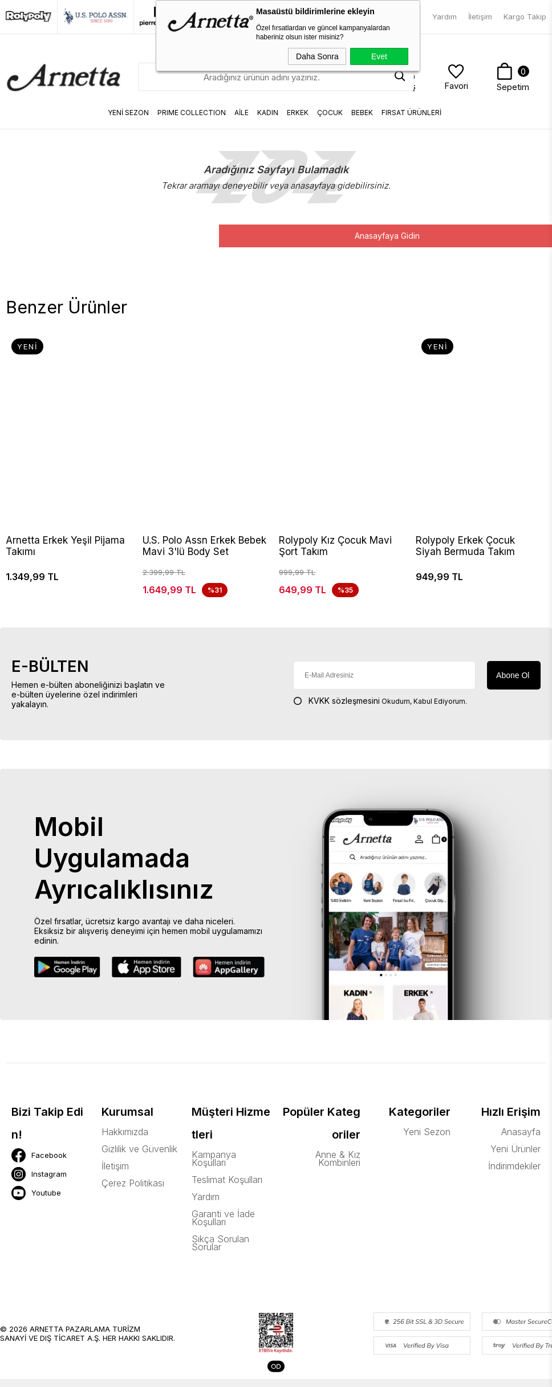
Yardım (444, 16)
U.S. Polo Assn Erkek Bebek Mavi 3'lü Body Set (204, 546)
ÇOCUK (330, 112)
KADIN (267, 112)
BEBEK (362, 112)
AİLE (241, 112)
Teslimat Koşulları (227, 1180)
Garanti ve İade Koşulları (223, 1219)
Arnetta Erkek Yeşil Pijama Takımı (65, 546)
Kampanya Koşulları (214, 1159)
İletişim (480, 16)
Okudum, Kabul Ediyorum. (380, 702)
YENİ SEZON (128, 112)
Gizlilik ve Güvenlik (139, 1150)
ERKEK (298, 112)
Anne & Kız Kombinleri (337, 1159)
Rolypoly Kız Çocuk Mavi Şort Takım (335, 546)
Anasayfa (521, 1133)
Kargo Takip (525, 16)
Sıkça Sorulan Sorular (220, 1244)
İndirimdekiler (514, 1167)
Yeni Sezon (426, 1133)
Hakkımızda (125, 1133)
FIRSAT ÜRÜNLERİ (411, 112)
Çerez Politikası (133, 1184)
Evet (379, 56)
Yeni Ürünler (515, 1150)
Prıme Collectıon (191, 112)
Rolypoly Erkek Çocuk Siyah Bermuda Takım (465, 546)
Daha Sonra (317, 56)
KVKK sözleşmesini (344, 702)
